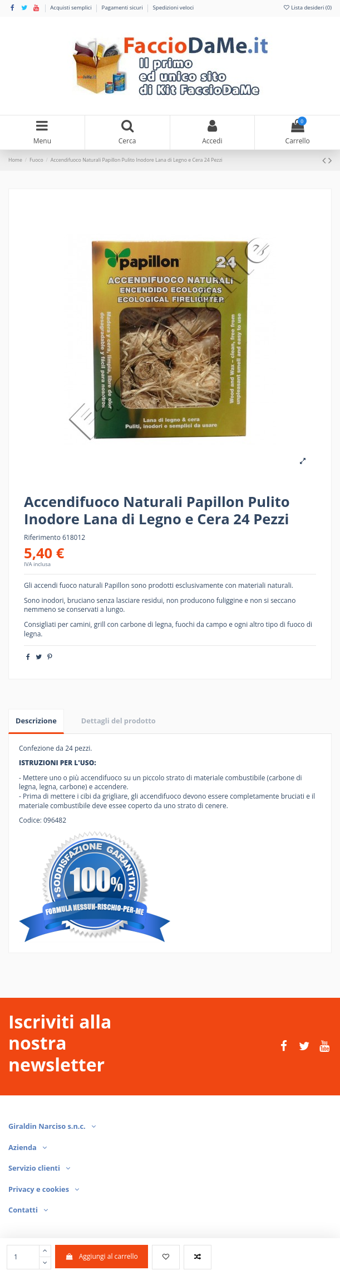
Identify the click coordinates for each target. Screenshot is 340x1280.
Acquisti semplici (71, 7)
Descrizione (36, 721)
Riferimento (42, 537)
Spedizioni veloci (173, 7)
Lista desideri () (307, 7)
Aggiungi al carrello (101, 1256)
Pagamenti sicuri (123, 7)
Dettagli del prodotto (118, 721)
